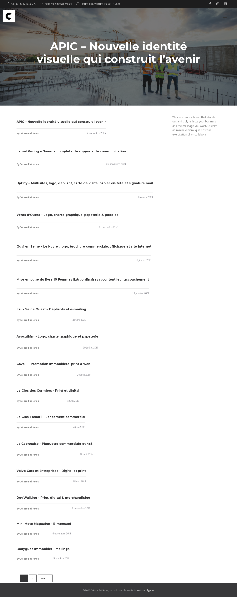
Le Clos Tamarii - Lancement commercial (51, 419)
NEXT (45, 578)
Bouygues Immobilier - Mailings (43, 551)
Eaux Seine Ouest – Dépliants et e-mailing (51, 311)
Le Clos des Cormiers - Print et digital (48, 392)
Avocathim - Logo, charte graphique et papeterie (57, 338)
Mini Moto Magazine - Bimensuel (44, 526)
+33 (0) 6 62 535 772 (23, 4)
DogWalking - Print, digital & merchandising (53, 499)
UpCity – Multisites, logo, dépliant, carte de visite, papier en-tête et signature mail (85, 185)
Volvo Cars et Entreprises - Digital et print (51, 473)
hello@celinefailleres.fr (58, 4)
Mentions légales (144, 590)
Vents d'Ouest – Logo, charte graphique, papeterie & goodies (67, 217)
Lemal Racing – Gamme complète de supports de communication (71, 153)
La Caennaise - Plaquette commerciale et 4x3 (55, 446)
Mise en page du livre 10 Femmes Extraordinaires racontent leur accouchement (83, 281)
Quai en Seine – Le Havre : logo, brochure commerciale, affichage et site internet (84, 248)
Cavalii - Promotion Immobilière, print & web (53, 366)
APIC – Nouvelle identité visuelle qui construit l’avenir (61, 124)
